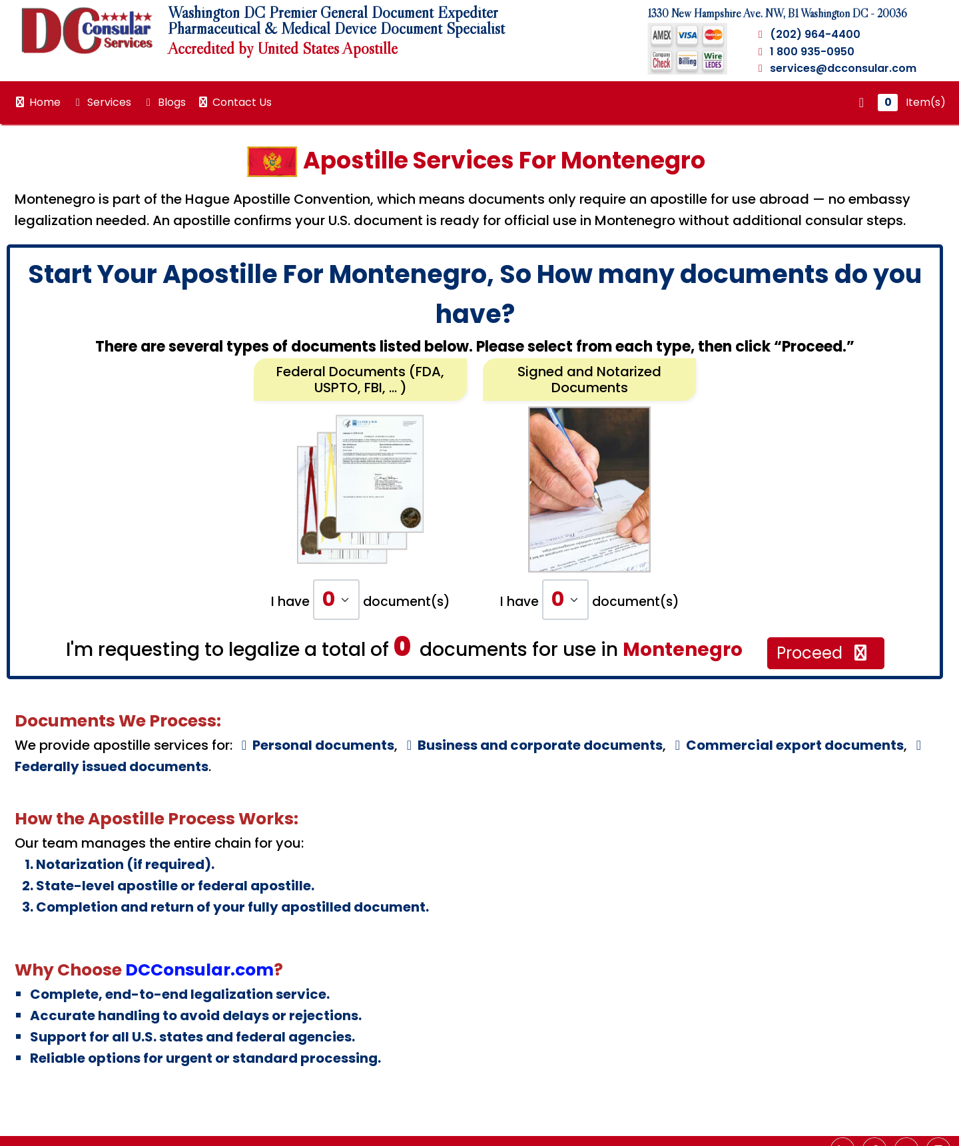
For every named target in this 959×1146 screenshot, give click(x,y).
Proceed (823, 653)
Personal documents (315, 745)
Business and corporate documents (532, 745)
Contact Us (234, 102)
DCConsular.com (199, 970)
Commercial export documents (786, 745)
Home (37, 102)
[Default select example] (336, 599)
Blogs (164, 102)
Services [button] (101, 102)
